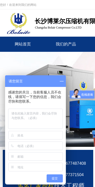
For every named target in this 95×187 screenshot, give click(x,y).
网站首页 (23, 44)
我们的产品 (66, 44)
